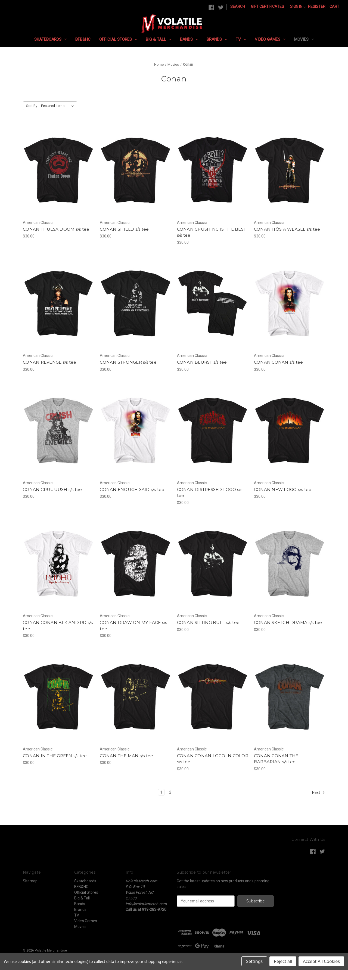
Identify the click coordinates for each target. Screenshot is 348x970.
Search (237, 6)
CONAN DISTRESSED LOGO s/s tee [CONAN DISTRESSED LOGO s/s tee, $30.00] (209, 492)
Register (316, 6)
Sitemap (30, 881)
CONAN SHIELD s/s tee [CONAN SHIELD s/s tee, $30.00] (124, 229)
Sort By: (32, 106)
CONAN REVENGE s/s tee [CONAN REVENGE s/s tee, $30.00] (49, 362)
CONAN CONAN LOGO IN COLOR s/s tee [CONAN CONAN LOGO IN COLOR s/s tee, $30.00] (212, 759)
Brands (217, 39)
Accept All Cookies (321, 961)
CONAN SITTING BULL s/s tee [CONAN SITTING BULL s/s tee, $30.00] (208, 622)
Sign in (296, 6)
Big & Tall (158, 39)
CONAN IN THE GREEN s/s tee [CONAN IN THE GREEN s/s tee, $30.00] (55, 755)
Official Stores (118, 39)
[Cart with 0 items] (334, 6)
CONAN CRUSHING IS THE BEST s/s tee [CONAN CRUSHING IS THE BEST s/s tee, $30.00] (211, 232)
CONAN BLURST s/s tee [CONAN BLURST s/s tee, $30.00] (202, 362)
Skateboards (50, 39)
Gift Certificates (267, 6)
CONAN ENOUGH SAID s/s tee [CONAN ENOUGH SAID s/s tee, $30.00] (132, 489)
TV (241, 39)
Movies (304, 39)
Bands (189, 39)
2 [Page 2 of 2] (170, 792)
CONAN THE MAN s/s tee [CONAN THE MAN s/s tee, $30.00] (126, 755)
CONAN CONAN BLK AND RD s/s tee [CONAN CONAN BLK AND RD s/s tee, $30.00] (58, 625)
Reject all (283, 961)
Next (318, 792)
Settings (254, 961)
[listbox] (58, 106)
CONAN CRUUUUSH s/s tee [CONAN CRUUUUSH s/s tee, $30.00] (52, 489)
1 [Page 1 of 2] (161, 792)
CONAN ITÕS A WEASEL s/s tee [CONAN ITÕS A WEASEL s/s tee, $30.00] (287, 229)
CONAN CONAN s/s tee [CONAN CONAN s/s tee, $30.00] (278, 362)
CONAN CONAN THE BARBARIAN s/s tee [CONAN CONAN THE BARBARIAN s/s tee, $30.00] (276, 759)
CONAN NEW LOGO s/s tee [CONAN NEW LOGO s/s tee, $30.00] (283, 489)
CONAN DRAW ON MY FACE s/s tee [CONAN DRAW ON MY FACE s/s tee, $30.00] (133, 625)
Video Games (270, 39)
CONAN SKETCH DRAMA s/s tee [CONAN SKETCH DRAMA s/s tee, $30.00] (288, 622)
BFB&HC (83, 39)
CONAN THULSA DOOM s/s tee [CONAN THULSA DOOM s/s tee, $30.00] (56, 229)
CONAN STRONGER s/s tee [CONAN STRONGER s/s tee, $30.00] (128, 362)
